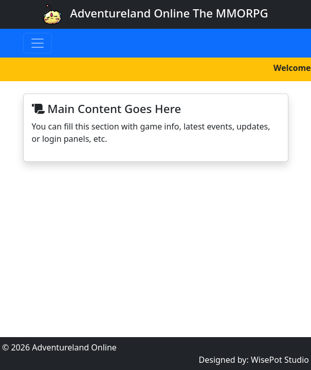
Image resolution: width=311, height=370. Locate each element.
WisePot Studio (280, 359)
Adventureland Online (74, 347)
